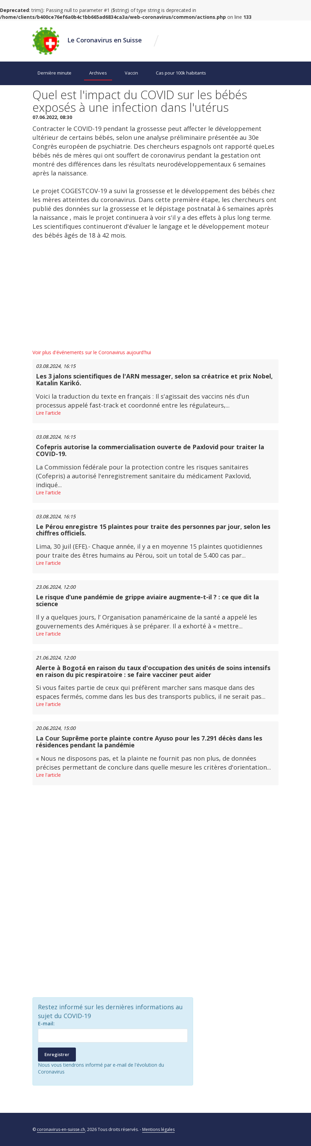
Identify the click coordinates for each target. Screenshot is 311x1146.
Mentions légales (158, 1129)
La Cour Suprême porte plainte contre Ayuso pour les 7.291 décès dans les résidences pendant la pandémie (149, 741)
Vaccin (131, 73)
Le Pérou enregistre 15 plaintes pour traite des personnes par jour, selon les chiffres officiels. (153, 529)
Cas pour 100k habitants (181, 73)
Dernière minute (54, 73)
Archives (98, 73)
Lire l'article (48, 413)
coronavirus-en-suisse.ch (61, 1129)
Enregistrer (56, 1054)
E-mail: (46, 1023)
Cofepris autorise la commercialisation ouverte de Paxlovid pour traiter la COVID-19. (150, 450)
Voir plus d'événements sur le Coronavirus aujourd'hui (91, 352)
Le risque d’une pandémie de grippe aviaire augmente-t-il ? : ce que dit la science (147, 600)
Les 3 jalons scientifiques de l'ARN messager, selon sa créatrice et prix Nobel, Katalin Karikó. (154, 379)
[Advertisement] (155, 294)
